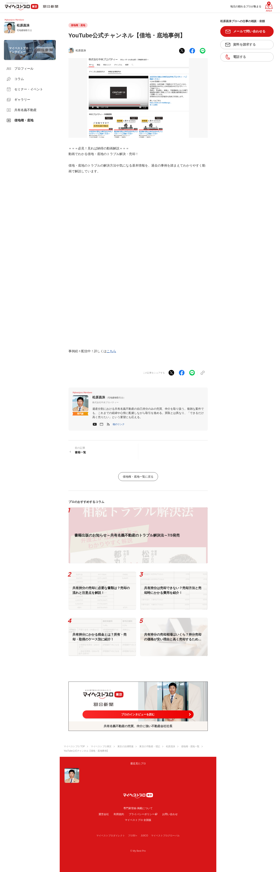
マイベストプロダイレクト (110, 835)
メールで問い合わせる (249, 31)
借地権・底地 (78, 25)
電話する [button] (239, 57)
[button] (119, 424)
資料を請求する (244, 44)
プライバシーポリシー (142, 814)
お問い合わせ (170, 814)
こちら (111, 351)
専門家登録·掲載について (138, 808)
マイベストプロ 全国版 (138, 819)
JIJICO (144, 835)
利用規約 (119, 814)
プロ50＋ (133, 835)
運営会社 (104, 814)
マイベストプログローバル (165, 835)
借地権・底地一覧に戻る (138, 476)
